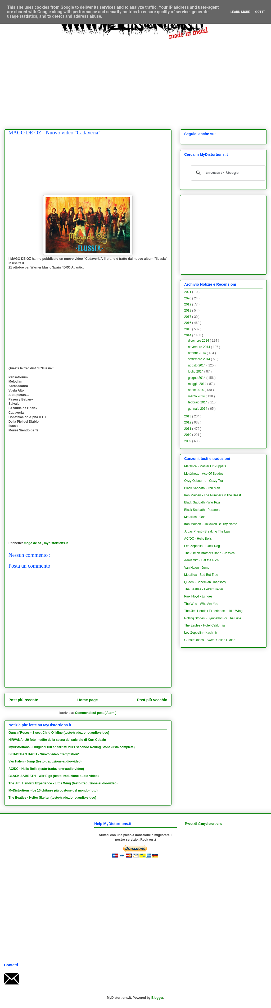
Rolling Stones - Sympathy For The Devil (213, 618)
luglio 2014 (196, 371)
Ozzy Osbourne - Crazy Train (204, 481)
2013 (188, 416)
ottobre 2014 (197, 353)
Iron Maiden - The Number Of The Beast (212, 495)
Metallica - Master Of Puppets (205, 466)
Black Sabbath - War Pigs (202, 502)
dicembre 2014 (199, 340)
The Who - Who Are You (201, 604)
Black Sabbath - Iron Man (202, 488)
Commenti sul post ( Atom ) (95, 713)
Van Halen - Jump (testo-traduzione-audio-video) (45, 761)
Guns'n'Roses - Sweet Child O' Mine (209, 640)
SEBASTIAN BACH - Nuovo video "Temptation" (44, 754)
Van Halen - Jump (196, 567)
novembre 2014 (199, 347)
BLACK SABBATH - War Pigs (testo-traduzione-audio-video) (53, 776)
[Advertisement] (49, 80)
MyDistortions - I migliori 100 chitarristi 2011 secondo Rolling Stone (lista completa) (71, 747)
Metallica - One (195, 517)
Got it (260, 12)
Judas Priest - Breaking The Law (207, 531)
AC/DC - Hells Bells (198, 538)
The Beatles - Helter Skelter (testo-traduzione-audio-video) (52, 797)
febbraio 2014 (198, 402)
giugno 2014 (197, 378)
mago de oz (33, 543)
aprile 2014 (196, 390)
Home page (87, 700)
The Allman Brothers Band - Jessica (209, 553)
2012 (188, 422)
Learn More (240, 12)
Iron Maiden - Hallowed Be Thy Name (210, 524)
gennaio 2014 (198, 409)
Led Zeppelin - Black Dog (202, 546)
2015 (188, 329)
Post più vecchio (152, 700)
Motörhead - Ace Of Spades (203, 473)
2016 (188, 323)
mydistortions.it (56, 543)
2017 (188, 317)
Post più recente (23, 700)
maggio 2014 (197, 384)
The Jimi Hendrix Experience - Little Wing (213, 611)
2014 (188, 335)
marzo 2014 (197, 396)
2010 (188, 435)
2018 (188, 310)
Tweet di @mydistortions (203, 824)
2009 (188, 441)
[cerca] (227, 173)
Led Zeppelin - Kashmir (200, 632)
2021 (188, 292)
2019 (188, 304)
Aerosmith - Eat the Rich (201, 560)
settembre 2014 (199, 359)
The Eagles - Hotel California (204, 625)
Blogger (157, 998)
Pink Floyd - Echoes (198, 596)
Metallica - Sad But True (201, 575)
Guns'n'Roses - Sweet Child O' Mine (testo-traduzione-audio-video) (58, 732)
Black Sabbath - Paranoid (202, 510)
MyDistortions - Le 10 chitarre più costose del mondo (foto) (53, 790)
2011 (188, 429)
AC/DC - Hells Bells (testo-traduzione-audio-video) (46, 769)
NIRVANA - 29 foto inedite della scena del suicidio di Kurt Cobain (57, 740)
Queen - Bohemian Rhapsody (205, 582)
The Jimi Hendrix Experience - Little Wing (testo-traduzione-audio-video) (63, 783)
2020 (188, 298)
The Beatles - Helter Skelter (203, 589)
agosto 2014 (197, 365)
